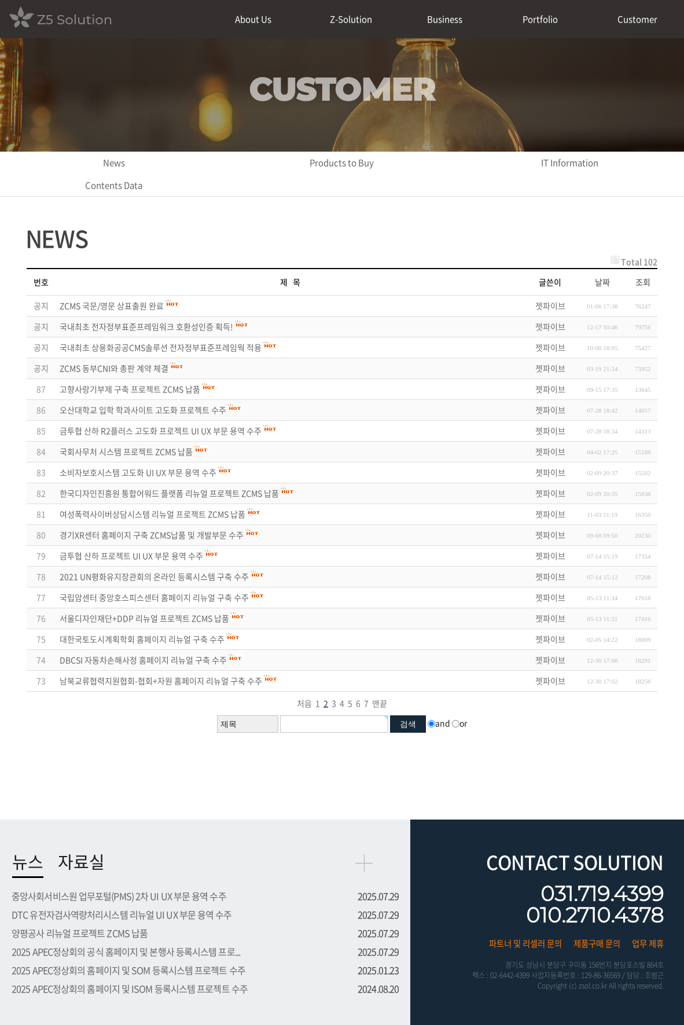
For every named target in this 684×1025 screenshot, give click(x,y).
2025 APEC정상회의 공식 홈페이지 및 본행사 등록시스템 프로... (126, 951)
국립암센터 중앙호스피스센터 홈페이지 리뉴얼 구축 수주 (154, 597)
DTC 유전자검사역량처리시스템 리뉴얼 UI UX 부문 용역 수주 (122, 914)
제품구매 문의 (596, 943)
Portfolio (540, 19)
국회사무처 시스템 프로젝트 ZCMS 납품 (126, 451)
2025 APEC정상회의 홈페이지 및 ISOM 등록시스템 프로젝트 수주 (130, 988)
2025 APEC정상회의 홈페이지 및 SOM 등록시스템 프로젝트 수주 (128, 970)
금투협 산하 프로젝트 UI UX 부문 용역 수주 (131, 555)
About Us (253, 19)
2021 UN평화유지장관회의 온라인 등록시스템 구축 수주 (154, 576)
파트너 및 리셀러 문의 (525, 943)
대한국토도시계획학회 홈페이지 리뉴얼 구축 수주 (142, 639)
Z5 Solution (60, 18)
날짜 (602, 282)
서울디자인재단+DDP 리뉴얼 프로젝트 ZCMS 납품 (144, 618)
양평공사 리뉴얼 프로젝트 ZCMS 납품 (80, 933)
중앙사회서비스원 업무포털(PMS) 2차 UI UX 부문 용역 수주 (119, 896)
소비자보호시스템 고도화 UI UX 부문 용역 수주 (138, 472)
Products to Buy (342, 162)
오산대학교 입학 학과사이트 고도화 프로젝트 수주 (143, 410)
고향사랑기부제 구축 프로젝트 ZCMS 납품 (130, 389)
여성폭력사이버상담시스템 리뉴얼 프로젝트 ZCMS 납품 (152, 514)
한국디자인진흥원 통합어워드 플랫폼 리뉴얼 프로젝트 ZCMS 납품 (169, 493)
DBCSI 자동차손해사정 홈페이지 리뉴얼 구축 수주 (143, 660)
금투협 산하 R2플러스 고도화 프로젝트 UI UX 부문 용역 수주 (161, 430)
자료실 (81, 861)
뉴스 (27, 861)
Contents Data (113, 185)
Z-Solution (351, 19)
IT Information (569, 162)
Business (444, 19)
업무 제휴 (648, 943)
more (364, 863)
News (114, 162)
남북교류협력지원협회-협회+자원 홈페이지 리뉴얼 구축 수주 (161, 680)
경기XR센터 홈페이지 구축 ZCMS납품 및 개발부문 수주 (152, 535)
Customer (637, 19)
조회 (642, 282)
